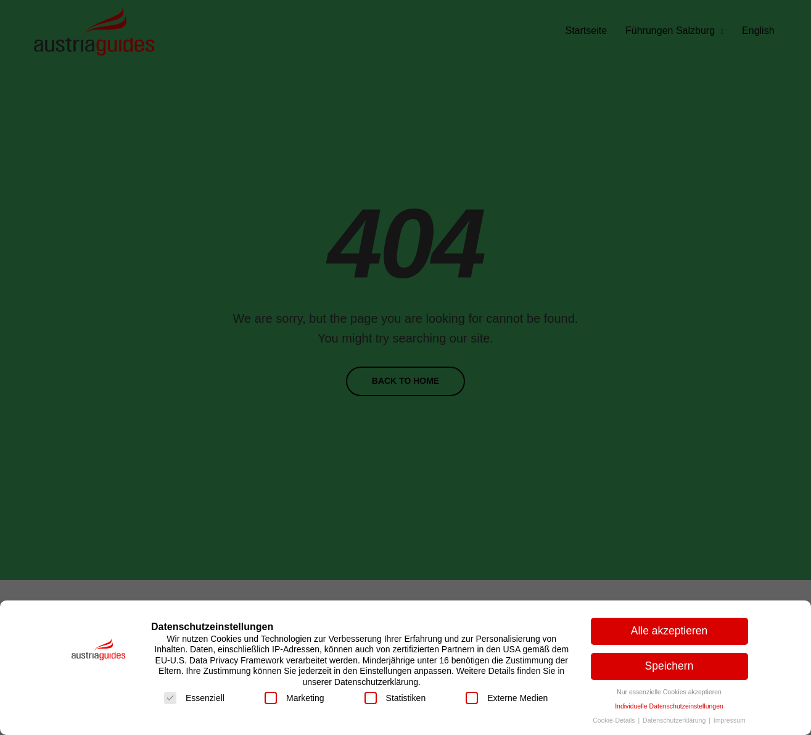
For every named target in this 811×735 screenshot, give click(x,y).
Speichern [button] (669, 666)
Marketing (294, 698)
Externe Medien (507, 698)
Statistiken (395, 698)
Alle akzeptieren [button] (669, 631)
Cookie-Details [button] (614, 720)
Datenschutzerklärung (675, 720)
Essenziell (194, 698)
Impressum (730, 720)
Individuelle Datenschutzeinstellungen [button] (669, 706)
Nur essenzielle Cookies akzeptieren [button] (669, 692)
